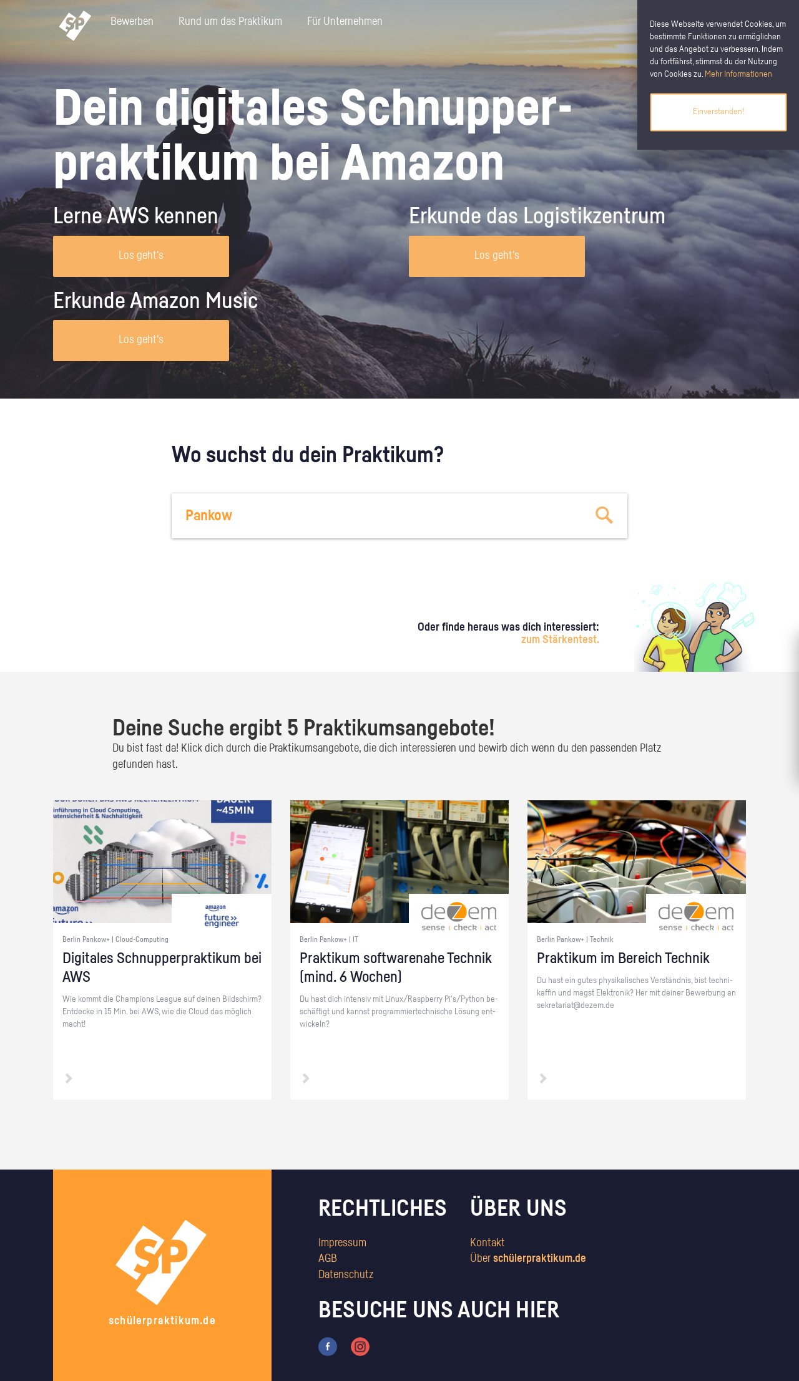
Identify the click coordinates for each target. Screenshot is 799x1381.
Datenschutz (345, 1275)
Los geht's (141, 255)
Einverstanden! (718, 111)
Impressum (342, 1243)
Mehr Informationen (738, 74)
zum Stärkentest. (560, 640)
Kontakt (487, 1243)
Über (528, 1258)
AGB (327, 1258)
